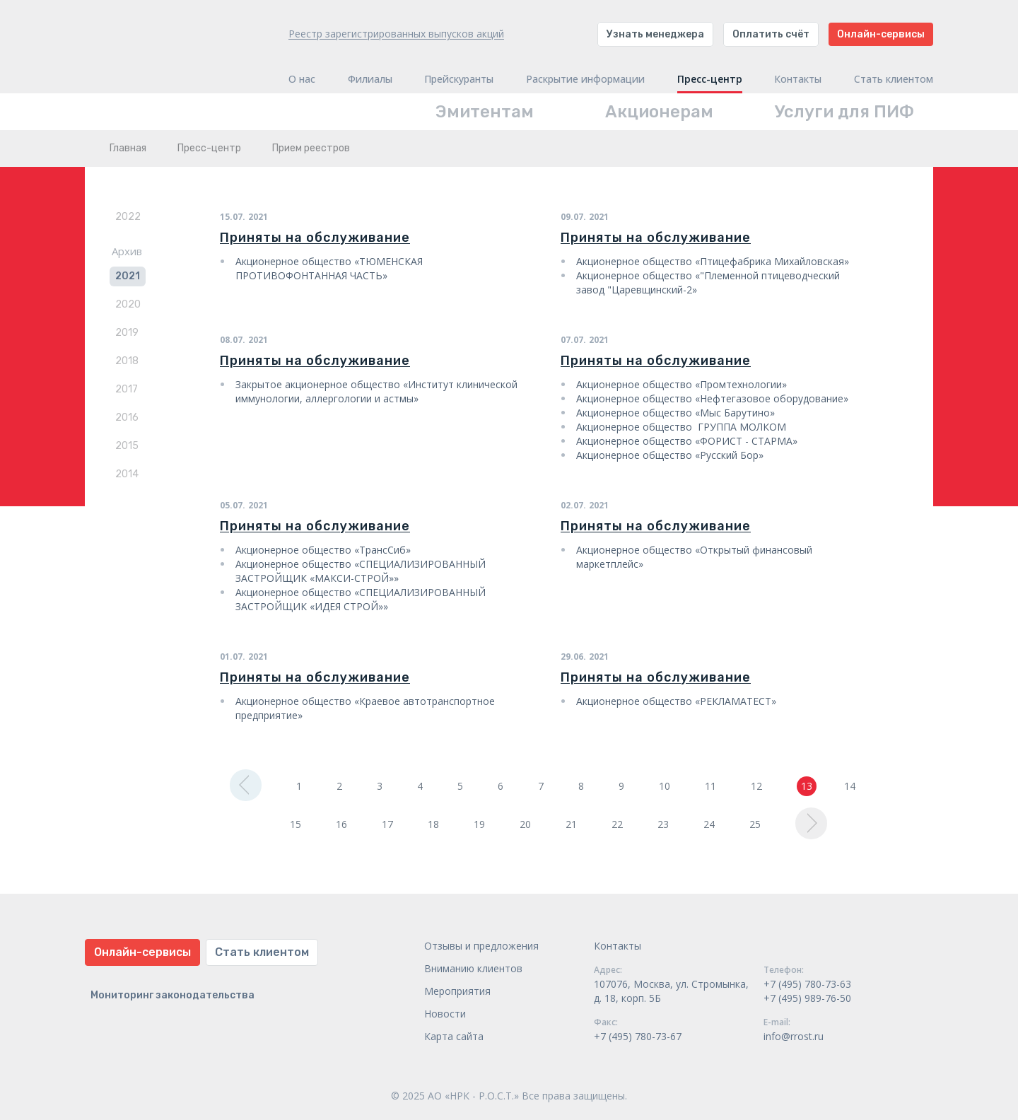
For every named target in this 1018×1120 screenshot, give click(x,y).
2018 (127, 361)
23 (663, 824)
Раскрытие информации (585, 79)
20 (525, 824)
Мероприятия (457, 991)
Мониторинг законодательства (172, 995)
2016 (127, 418)
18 (433, 824)
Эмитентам (484, 112)
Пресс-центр (709, 79)
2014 (127, 474)
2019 (127, 333)
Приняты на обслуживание (315, 237)
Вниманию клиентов (473, 968)
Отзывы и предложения (481, 945)
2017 (126, 389)
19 (479, 824)
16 (341, 824)
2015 (127, 446)
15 (295, 824)
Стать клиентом (893, 79)
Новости (445, 1013)
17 (387, 824)
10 (664, 786)
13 (806, 786)
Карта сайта (454, 1036)
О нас (301, 79)
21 (571, 824)
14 (849, 786)
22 (617, 824)
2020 (128, 304)
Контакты (797, 79)
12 (756, 786)
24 (709, 824)
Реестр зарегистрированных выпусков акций (396, 33)
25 (755, 824)
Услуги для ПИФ (844, 112)
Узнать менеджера (655, 34)
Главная (128, 148)
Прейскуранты (458, 79)
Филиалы (370, 79)
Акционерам (659, 112)
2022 (128, 217)
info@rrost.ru (794, 1036)
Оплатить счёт (770, 34)
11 (710, 786)
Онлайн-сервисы (881, 34)
